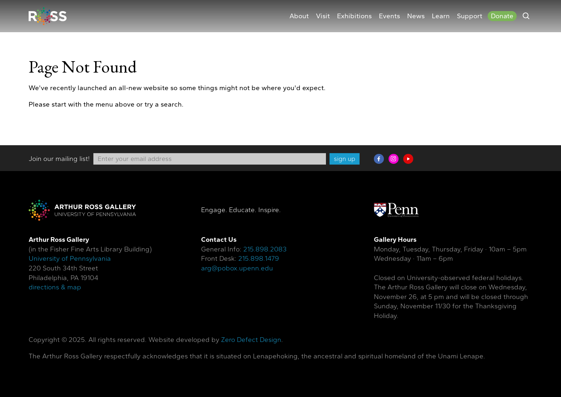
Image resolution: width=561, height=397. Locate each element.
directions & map (55, 287)
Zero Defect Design (251, 340)
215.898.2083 (265, 249)
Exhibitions (354, 16)
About (299, 16)
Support (469, 16)
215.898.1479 (258, 259)
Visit (323, 16)
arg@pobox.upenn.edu (237, 268)
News (416, 16)
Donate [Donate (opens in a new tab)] (502, 16)
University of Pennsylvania (70, 259)
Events (389, 16)
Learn (441, 16)
